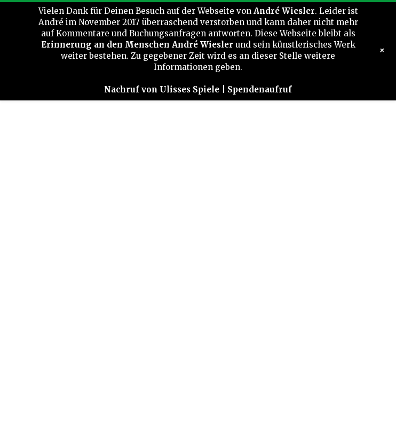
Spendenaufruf (259, 89)
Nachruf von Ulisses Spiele (161, 89)
